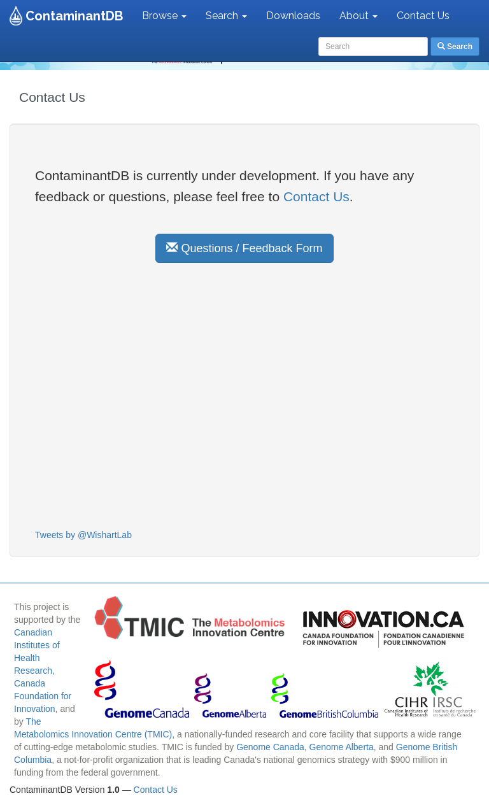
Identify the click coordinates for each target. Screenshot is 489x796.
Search (226, 16)
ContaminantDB (74, 16)
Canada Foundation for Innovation (42, 696)
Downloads (293, 16)
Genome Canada (270, 747)
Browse (164, 16)
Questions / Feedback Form (244, 248)
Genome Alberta (341, 747)
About (358, 16)
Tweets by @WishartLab (83, 535)
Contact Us (423, 16)
